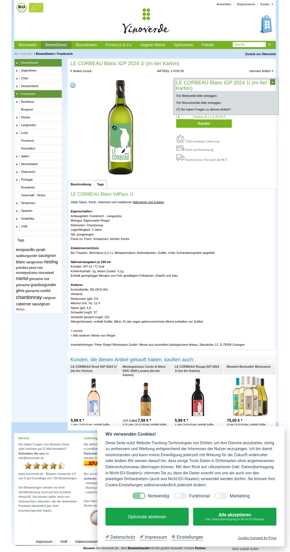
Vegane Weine (152, 45)
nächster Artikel (259, 71)
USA (22, 227)
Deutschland (27, 86)
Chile (22, 78)
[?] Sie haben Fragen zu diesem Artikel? (203, 109)
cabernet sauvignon (33, 304)
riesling (51, 261)
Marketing (240, 496)
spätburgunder (26, 256)
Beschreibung (81, 184)
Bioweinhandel (139, 548)
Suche (240, 44)
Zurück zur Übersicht (260, 54)
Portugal (24, 180)
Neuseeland (27, 164)
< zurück (76, 330)
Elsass (23, 117)
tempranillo (25, 249)
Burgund (24, 110)
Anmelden (224, 4)
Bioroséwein (86, 45)
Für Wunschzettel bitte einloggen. (199, 102)
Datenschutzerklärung (91, 542)
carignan (49, 298)
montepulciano (27, 273)
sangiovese (34, 262)
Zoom (72, 85)
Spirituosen (183, 45)
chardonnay (29, 297)
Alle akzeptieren (235, 516)
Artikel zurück (82, 71)
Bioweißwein (56, 45)
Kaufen (204, 123)
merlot (22, 278)
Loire (22, 133)
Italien (22, 156)
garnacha (32, 291)
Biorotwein (27, 45)
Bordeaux (25, 102)
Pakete (208, 45)
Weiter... (21, 309)
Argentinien (26, 71)
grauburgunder (43, 285)
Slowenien (25, 203)
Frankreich (65, 53)
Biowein (89, 548)
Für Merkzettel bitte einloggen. (197, 95)
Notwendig (158, 496)
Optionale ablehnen (147, 516)
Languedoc (26, 125)
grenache (23, 285)
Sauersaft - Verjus (30, 195)
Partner (200, 548)
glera (20, 290)
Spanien (24, 211)
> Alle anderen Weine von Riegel (93, 335)
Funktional (199, 496)
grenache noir (39, 279)
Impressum (44, 542)
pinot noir (36, 268)
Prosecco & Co (118, 45)
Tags (100, 184)
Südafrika (25, 219)
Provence (25, 141)
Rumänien (25, 188)
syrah (40, 249)
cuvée (45, 290)
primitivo (22, 268)
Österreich (25, 172)
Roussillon (25, 149)
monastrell (46, 273)
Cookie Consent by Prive (257, 538)
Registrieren (246, 4)
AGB (63, 542)
